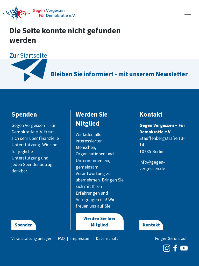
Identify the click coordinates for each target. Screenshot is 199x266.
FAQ (61, 238)
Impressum (80, 238)
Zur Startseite (28, 55)
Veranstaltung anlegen (31, 238)
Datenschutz (107, 238)
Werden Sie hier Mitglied (99, 221)
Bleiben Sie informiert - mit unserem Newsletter (119, 74)
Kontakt (151, 225)
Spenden (24, 225)
